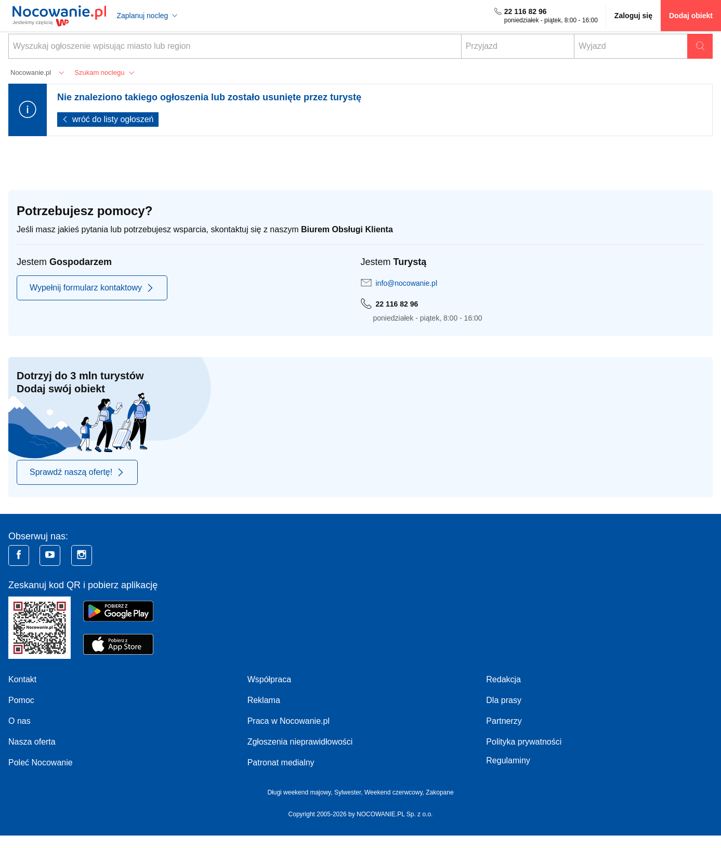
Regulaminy (508, 760)
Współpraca (269, 679)
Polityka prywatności (523, 741)
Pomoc (21, 700)
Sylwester (347, 792)
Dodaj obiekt (691, 15)
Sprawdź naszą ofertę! (77, 472)
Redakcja (503, 679)
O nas (19, 721)
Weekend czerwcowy (393, 792)
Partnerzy (503, 721)
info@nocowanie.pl (407, 283)
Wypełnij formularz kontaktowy (92, 288)
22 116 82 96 (525, 11)
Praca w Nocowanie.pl (288, 721)
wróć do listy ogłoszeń (113, 119)
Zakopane (439, 792)
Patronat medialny (280, 762)
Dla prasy (503, 700)
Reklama (263, 700)
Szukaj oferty (700, 46)
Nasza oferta (32, 741)
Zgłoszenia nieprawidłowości (300, 741)
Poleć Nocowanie (40, 762)
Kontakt (22, 679)
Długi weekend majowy (299, 792)
